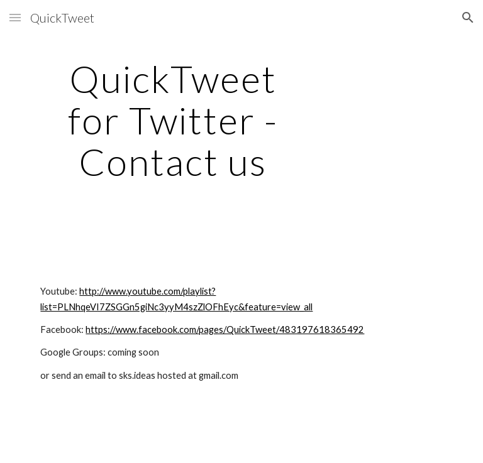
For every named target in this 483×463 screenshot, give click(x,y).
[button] (15, 17)
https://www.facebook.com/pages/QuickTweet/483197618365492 (225, 329)
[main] (172, 120)
